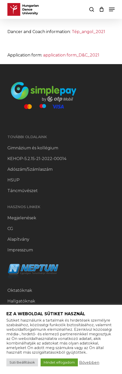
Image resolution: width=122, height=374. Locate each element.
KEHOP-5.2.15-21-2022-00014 (36, 158)
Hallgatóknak (21, 301)
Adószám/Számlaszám (30, 169)
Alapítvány (18, 239)
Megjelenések (21, 217)
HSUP (13, 180)
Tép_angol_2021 (88, 31)
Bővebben (89, 362)
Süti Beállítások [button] (22, 362)
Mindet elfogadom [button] (59, 362)
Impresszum (20, 250)
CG (10, 228)
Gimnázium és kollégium (32, 148)
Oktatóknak (19, 290)
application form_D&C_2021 (71, 55)
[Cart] (101, 9)
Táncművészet (22, 190)
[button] (112, 9)
